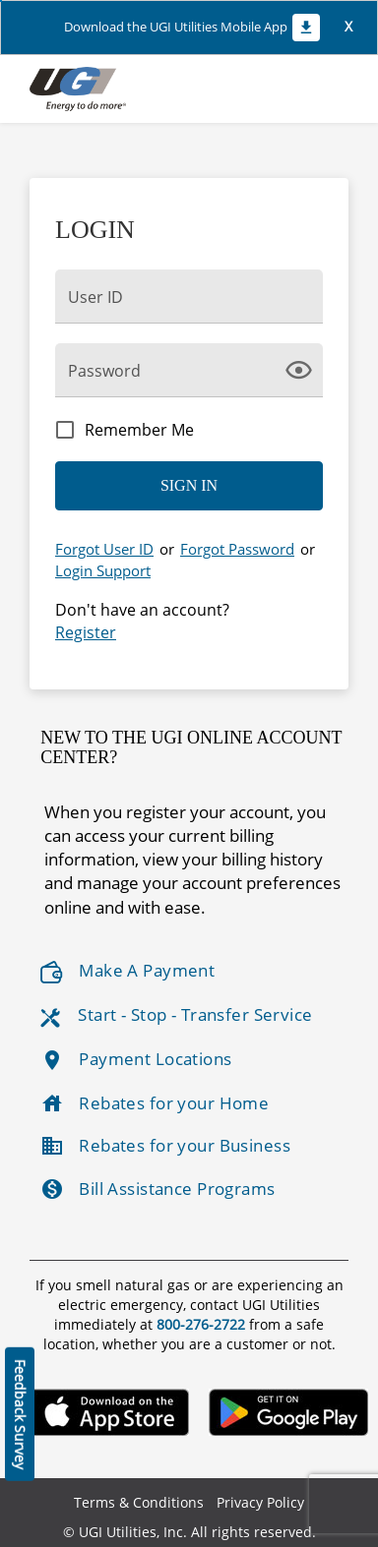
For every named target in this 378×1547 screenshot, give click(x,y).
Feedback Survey (20, 1414)
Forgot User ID (104, 549)
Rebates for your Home (154, 1103)
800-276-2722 (203, 1324)
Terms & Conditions (139, 1502)
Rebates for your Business (165, 1146)
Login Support (103, 570)
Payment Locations (135, 1059)
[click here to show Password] (303, 369)
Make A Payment (127, 971)
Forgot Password (237, 549)
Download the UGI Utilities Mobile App (192, 27)
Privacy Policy (260, 1502)
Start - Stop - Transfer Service (176, 1015)
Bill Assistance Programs (157, 1189)
